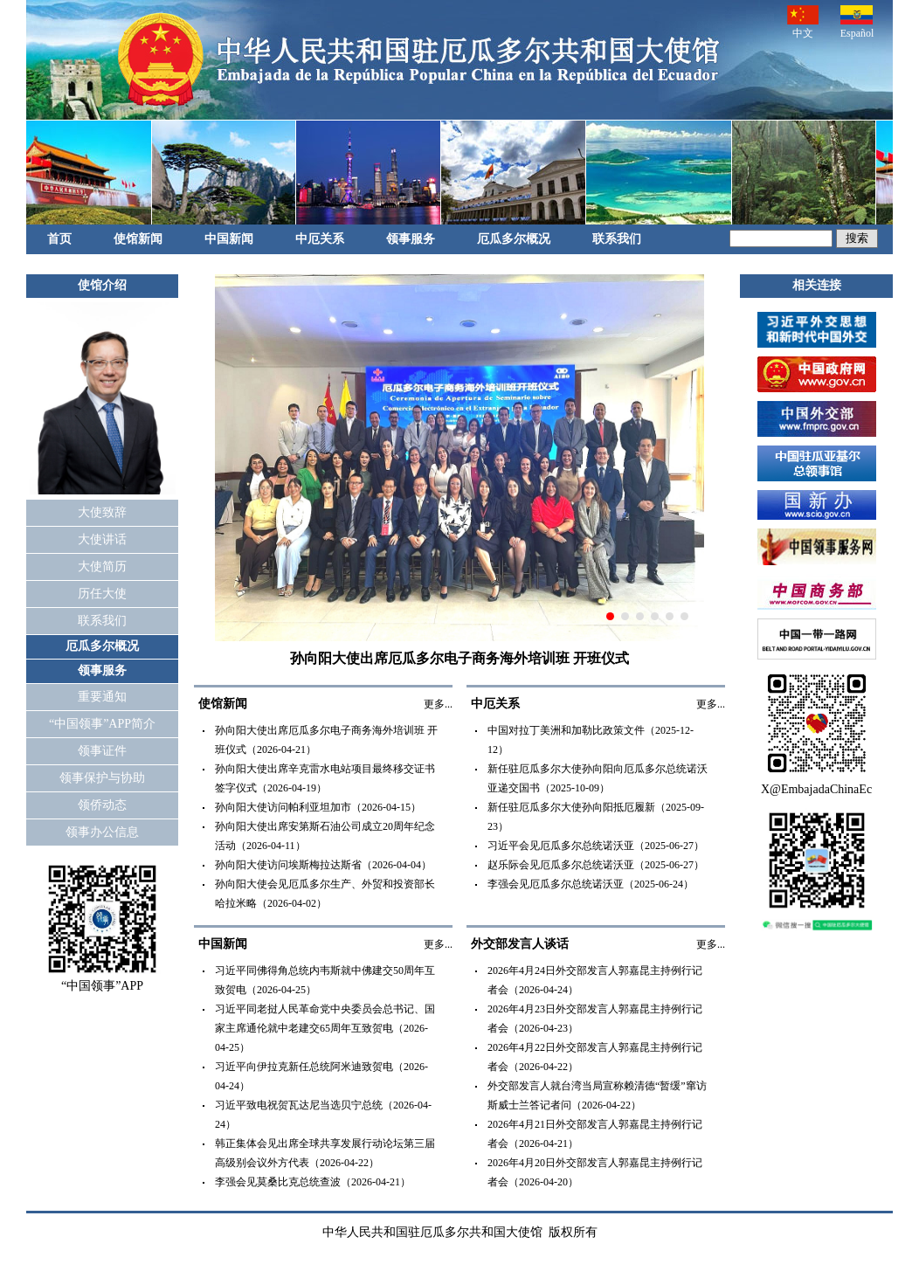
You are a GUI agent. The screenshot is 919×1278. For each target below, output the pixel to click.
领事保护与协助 (102, 777)
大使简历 (102, 566)
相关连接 (816, 285)
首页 (59, 238)
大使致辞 (102, 512)
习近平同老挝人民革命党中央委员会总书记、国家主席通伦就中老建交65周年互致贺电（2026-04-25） (325, 1028)
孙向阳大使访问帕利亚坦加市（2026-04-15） (318, 807)
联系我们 (616, 238)
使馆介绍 (102, 285)
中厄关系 (319, 238)
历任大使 (102, 593)
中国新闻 (228, 238)
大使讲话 (102, 539)
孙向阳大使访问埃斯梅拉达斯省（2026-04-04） (323, 865)
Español (857, 22)
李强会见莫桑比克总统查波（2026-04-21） (313, 1182)
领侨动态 (102, 805)
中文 (803, 22)
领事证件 (102, 750)
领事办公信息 (102, 832)
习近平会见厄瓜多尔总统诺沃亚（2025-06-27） (595, 845)
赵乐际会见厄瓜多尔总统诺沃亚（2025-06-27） (595, 865)
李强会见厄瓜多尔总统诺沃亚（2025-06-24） (590, 884)
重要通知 (102, 696)
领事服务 (410, 238)
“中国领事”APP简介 (102, 723)
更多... (438, 704)
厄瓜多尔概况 (513, 238)
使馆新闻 (138, 238)
